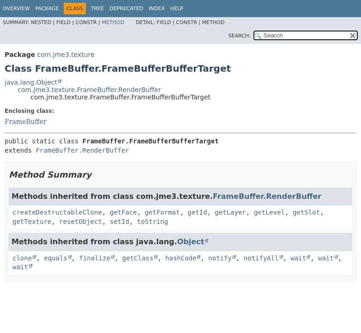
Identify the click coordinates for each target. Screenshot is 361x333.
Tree (97, 9)
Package (47, 9)
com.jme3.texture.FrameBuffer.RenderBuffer (89, 89)
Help (176, 9)
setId (119, 221)
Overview (16, 9)
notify (220, 258)
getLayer (230, 212)
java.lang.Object (31, 82)
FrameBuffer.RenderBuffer (82, 150)
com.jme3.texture (65, 54)
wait (299, 258)
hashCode (180, 258)
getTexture (31, 221)
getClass (137, 258)
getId (197, 212)
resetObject (80, 221)
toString (152, 221)
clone (22, 258)
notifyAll (261, 258)
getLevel (269, 212)
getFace (123, 212)
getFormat (162, 212)
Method (113, 22)
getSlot (306, 212)
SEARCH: (240, 36)
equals (55, 258)
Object (191, 241)
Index (156, 9)
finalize (94, 258)
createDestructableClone (57, 212)
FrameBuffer (26, 121)
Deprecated (126, 9)
